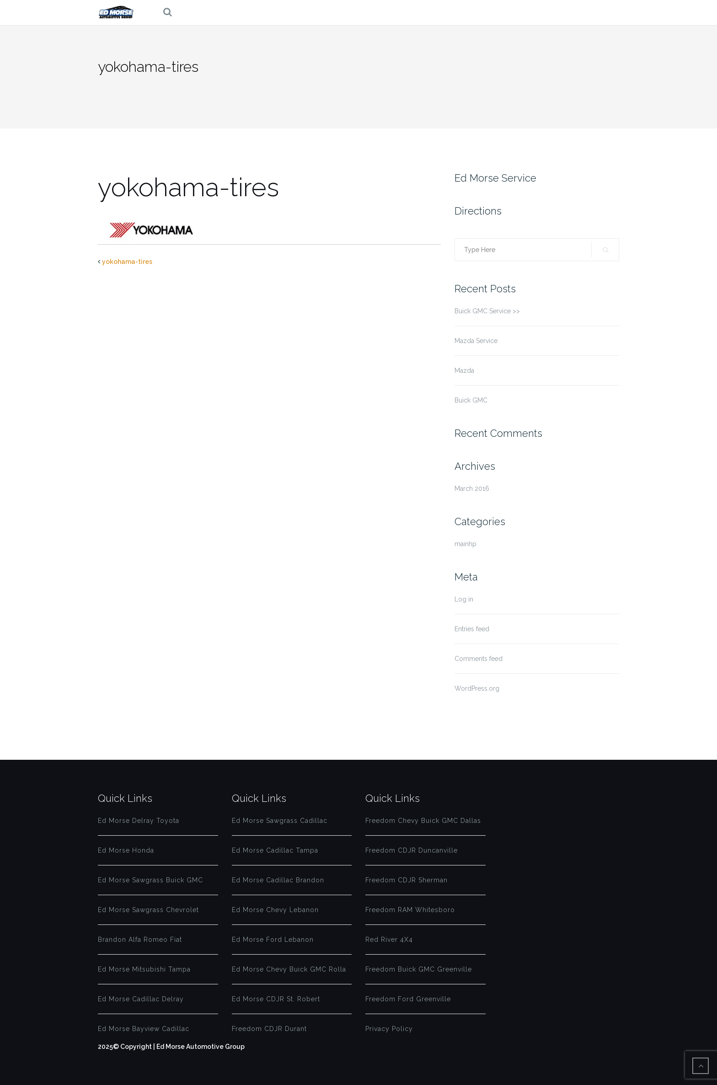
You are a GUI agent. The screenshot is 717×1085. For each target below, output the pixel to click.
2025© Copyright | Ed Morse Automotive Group (171, 1046)
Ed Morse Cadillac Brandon (278, 880)
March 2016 (472, 488)
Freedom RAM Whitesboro (410, 909)
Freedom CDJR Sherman (406, 880)
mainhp (465, 544)
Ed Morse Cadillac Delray (141, 999)
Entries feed (472, 629)
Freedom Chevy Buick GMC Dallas (423, 820)
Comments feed (479, 658)
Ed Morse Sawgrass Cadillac (279, 820)
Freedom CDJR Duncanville (411, 850)
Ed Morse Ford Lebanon (273, 939)
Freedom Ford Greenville (408, 999)
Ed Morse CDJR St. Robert (276, 999)
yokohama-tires (127, 261)
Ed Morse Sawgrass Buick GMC (150, 880)
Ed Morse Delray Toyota (138, 820)
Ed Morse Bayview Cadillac (143, 1028)
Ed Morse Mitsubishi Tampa (144, 969)
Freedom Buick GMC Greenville (418, 969)
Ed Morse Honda (126, 850)
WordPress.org (477, 688)
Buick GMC (471, 400)
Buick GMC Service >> (487, 311)
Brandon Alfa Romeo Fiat (140, 939)
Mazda (464, 370)
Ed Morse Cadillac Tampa (275, 850)
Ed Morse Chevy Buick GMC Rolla (289, 969)
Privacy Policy (389, 1028)
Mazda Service (476, 340)
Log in (464, 599)
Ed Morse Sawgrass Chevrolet (148, 909)
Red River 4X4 (389, 939)
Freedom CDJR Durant (269, 1028)
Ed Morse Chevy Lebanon (275, 909)
